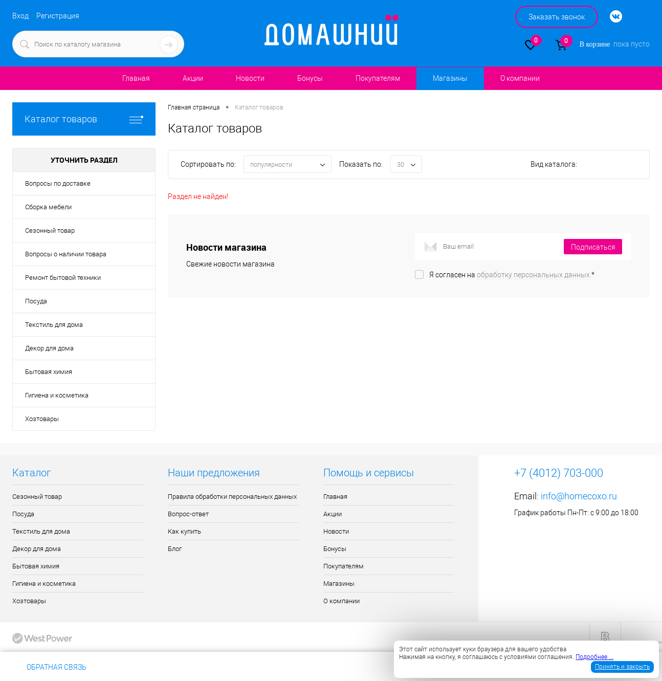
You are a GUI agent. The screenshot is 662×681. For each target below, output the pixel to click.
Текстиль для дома (54, 324)
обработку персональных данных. (534, 275)
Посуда (36, 301)
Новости (250, 78)
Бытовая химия (48, 372)
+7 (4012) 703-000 (129, 667)
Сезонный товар (50, 230)
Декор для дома (49, 348)
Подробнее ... (594, 657)
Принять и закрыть (622, 666)
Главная (136, 78)
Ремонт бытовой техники (63, 277)
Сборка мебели (48, 207)
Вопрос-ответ (188, 514)
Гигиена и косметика (57, 395)
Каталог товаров (84, 119)
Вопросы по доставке (58, 183)
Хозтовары (42, 419)
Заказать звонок (556, 17)
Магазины (450, 78)
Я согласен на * (511, 275)
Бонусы (310, 78)
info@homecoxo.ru (579, 496)
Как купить (184, 531)
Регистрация (57, 16)
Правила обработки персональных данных (232, 496)
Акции (193, 78)
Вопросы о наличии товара (65, 254)
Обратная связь (49, 667)
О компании (520, 78)
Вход (20, 16)
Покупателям (378, 78)
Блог (175, 549)
